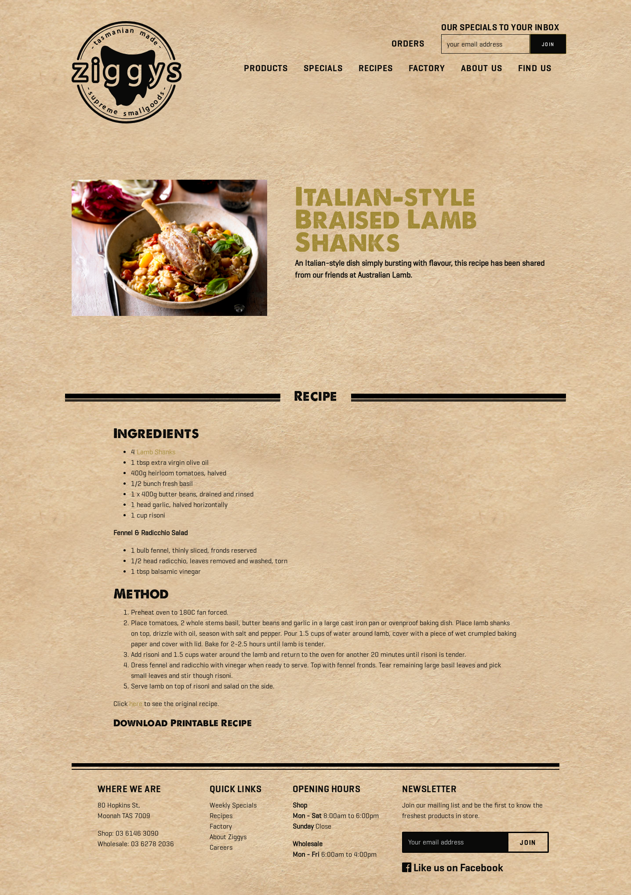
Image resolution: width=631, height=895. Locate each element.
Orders (408, 43)
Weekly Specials (233, 805)
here (135, 703)
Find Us (534, 68)
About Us (481, 68)
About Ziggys (228, 837)
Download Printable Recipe (182, 723)
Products (266, 68)
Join (528, 843)
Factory (427, 68)
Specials (323, 68)
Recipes (376, 68)
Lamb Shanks (156, 452)
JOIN (548, 44)
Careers (221, 847)
